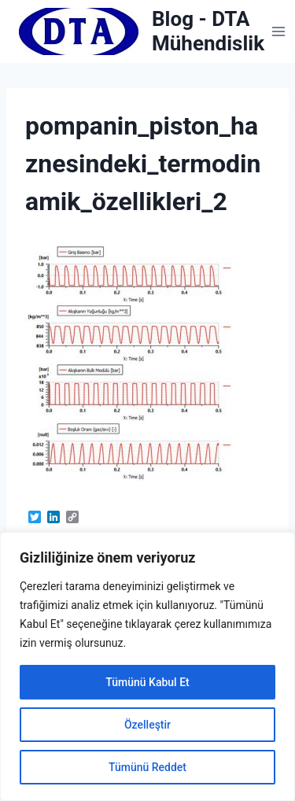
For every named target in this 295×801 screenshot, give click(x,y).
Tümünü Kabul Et (147, 682)
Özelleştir (147, 724)
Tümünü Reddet (147, 767)
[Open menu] (278, 31)
